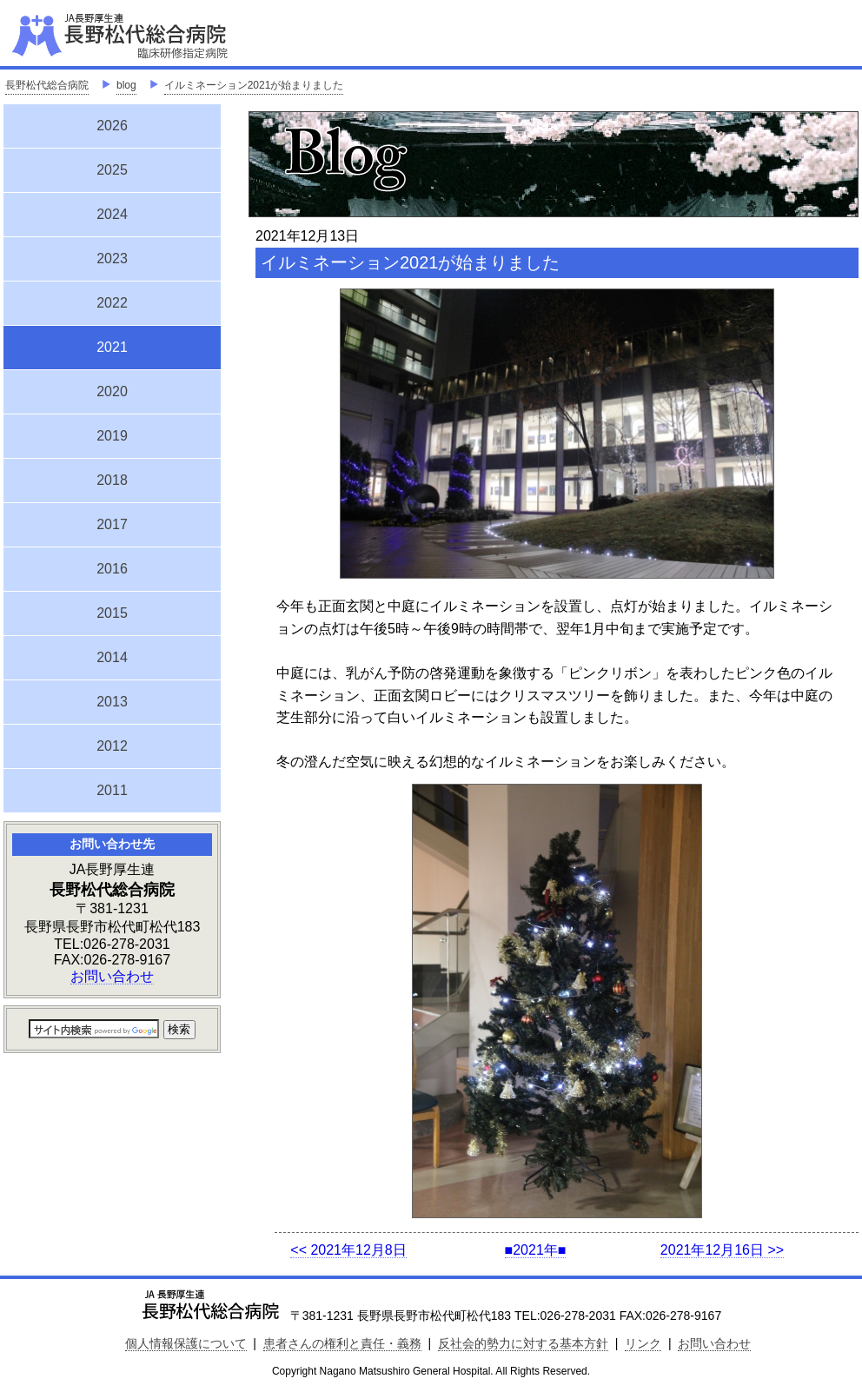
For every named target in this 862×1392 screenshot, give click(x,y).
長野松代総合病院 (47, 85)
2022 (112, 302)
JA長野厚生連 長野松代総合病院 (172, 35)
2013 (112, 701)
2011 (112, 790)
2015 (112, 613)
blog (126, 85)
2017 (112, 524)
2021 (112, 345)
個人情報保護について (186, 1343)
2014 (112, 657)
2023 (112, 258)
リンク (643, 1343)
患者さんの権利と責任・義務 (342, 1343)
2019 (112, 435)
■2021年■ (536, 1250)
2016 (112, 568)
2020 (112, 391)
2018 (112, 480)
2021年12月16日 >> (722, 1250)
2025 (112, 169)
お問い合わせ (112, 976)
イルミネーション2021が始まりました (254, 85)
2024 (112, 214)
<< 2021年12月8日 (348, 1250)
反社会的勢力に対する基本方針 (523, 1343)
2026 (112, 125)
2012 (112, 746)
